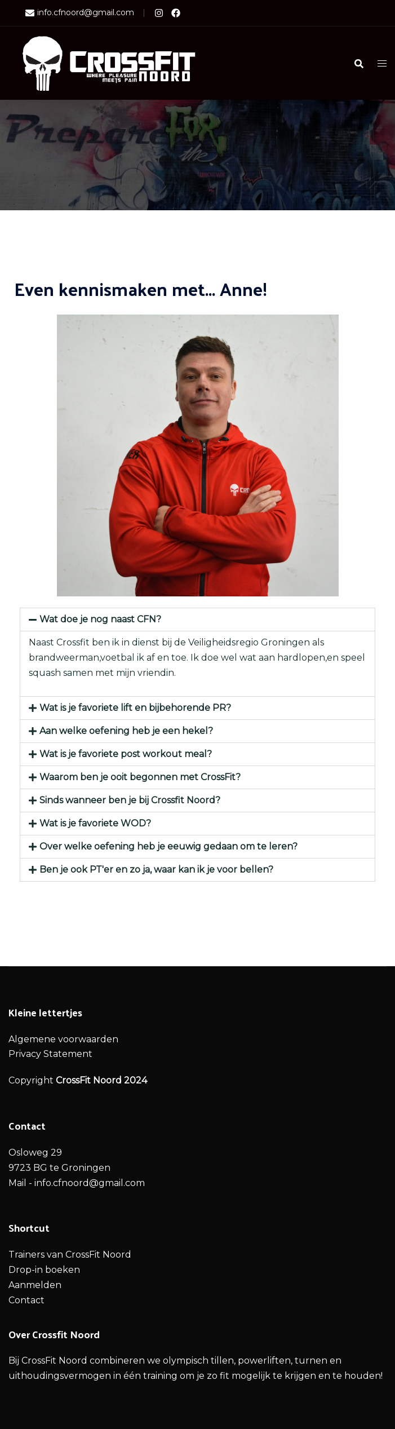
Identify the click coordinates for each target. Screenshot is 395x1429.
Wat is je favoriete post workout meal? (125, 754)
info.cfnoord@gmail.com (79, 12)
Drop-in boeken (44, 1269)
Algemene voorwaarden (63, 1039)
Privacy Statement (50, 1053)
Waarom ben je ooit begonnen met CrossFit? (140, 777)
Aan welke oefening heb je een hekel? (126, 730)
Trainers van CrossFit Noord (69, 1254)
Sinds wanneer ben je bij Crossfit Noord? (129, 800)
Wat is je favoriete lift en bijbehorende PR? (135, 707)
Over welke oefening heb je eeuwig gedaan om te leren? (168, 846)
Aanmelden (34, 1285)
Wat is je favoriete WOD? (95, 823)
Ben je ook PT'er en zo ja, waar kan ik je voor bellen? (156, 869)
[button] (197, 619)
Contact (26, 1300)
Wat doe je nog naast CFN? (100, 619)
